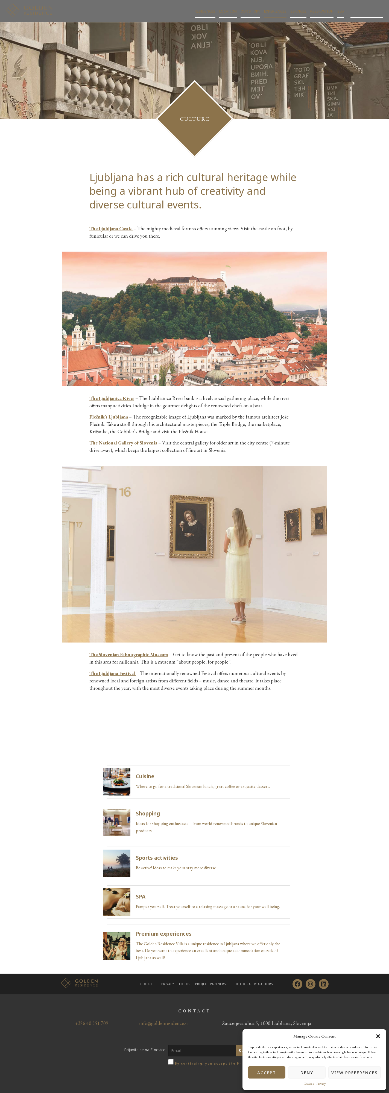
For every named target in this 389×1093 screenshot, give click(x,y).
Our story (250, 13)
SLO (340, 13)
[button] (378, 1036)
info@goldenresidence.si (163, 1023)
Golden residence (366, 13)
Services (298, 13)
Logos (184, 984)
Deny (306, 1072)
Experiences (275, 13)
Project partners (210, 984)
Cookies (308, 1084)
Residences (205, 13)
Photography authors (253, 984)
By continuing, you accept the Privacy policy (220, 1063)
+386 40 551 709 (91, 1023)
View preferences (354, 1072)
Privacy (321, 1084)
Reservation (322, 13)
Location (228, 13)
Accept (266, 1072)
